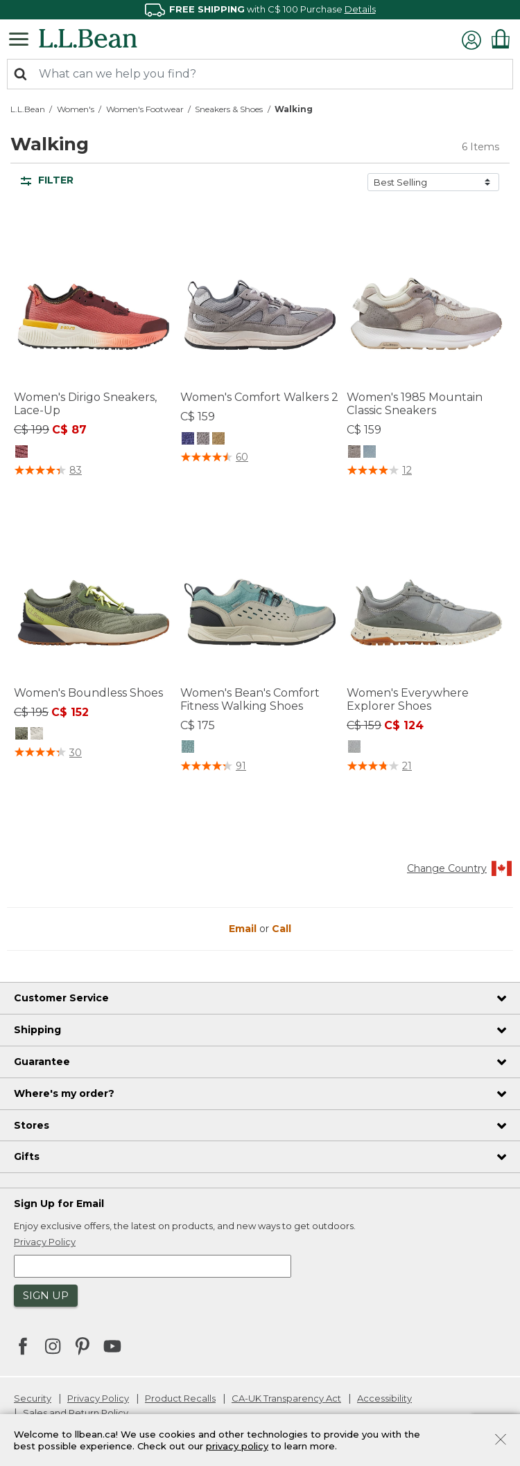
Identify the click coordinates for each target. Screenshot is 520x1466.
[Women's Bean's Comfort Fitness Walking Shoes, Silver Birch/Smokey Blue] (188, 746)
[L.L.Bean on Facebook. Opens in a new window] (23, 1347)
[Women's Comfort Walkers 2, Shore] (218, 437)
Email (244, 928)
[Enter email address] (152, 1266)
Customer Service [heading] (61, 998)
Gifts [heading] (27, 1156)
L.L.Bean (27, 109)
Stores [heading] (31, 1125)
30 (75, 753)
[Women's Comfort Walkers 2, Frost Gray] (203, 437)
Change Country (460, 868)
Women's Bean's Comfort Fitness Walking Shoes (250, 699)
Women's (75, 109)
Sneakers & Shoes (229, 109)
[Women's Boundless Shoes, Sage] (21, 733)
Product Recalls (180, 1398)
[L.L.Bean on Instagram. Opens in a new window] (53, 1347)
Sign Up (46, 1295)
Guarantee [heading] (42, 1061)
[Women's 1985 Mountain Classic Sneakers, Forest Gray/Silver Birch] (369, 450)
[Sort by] (433, 182)
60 (242, 457)
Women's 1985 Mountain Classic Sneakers (415, 404)
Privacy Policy (98, 1398)
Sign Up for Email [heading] (59, 1203)
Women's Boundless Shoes (88, 692)
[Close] (500, 1438)
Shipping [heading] (37, 1029)
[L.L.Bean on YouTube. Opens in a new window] (112, 1344)
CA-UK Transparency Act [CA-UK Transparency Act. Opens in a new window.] (286, 1398)
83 (75, 470)
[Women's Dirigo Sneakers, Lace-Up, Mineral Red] (21, 450)
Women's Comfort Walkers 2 (259, 397)
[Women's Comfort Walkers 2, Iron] (188, 437)
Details (360, 9)
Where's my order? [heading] (64, 1093)
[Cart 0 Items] (501, 38)
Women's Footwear (145, 109)
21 (407, 766)
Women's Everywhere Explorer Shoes (408, 699)
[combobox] (260, 74)
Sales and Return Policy (75, 1412)
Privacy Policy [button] (45, 1241)
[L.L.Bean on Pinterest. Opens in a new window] (82, 1347)
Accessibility (384, 1398)
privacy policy (237, 1445)
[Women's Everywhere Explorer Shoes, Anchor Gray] (354, 746)
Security (32, 1398)
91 (241, 766)
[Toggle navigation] (22, 38)
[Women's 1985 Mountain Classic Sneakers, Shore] (354, 450)
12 (407, 470)
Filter (47, 180)
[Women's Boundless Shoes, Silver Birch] (36, 733)
